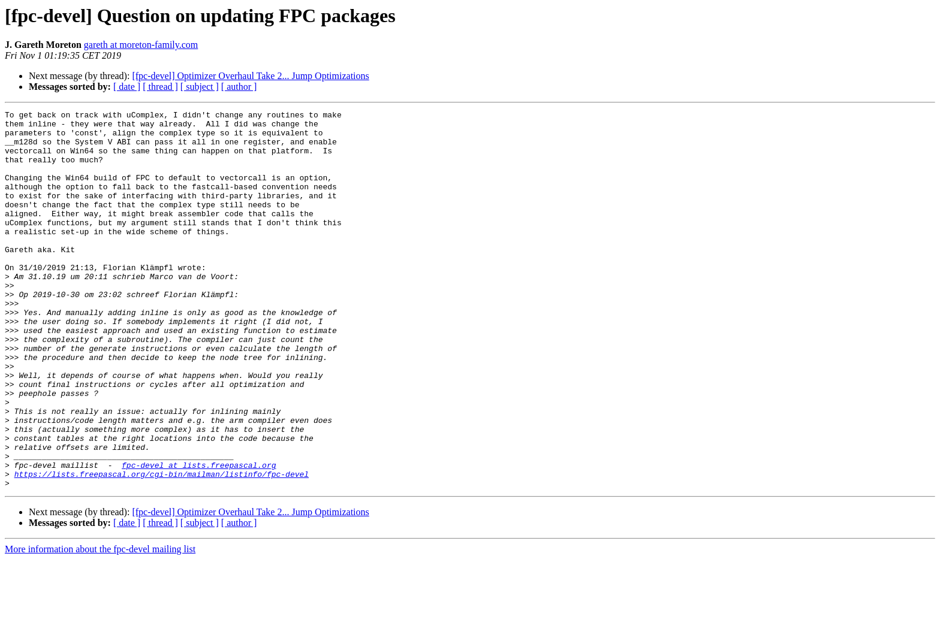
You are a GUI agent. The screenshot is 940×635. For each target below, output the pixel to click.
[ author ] (239, 86)
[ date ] (126, 86)
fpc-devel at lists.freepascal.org (199, 536)
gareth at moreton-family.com (141, 45)
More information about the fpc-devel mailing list (100, 624)
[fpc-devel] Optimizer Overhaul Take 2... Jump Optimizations (250, 76)
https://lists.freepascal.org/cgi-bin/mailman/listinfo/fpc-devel (161, 547)
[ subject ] (199, 86)
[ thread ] (160, 86)
